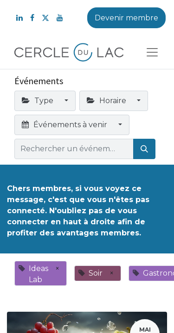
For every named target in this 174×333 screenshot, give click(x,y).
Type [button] (38, 100)
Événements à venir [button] (65, 124)
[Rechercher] (144, 149)
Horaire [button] (107, 100)
